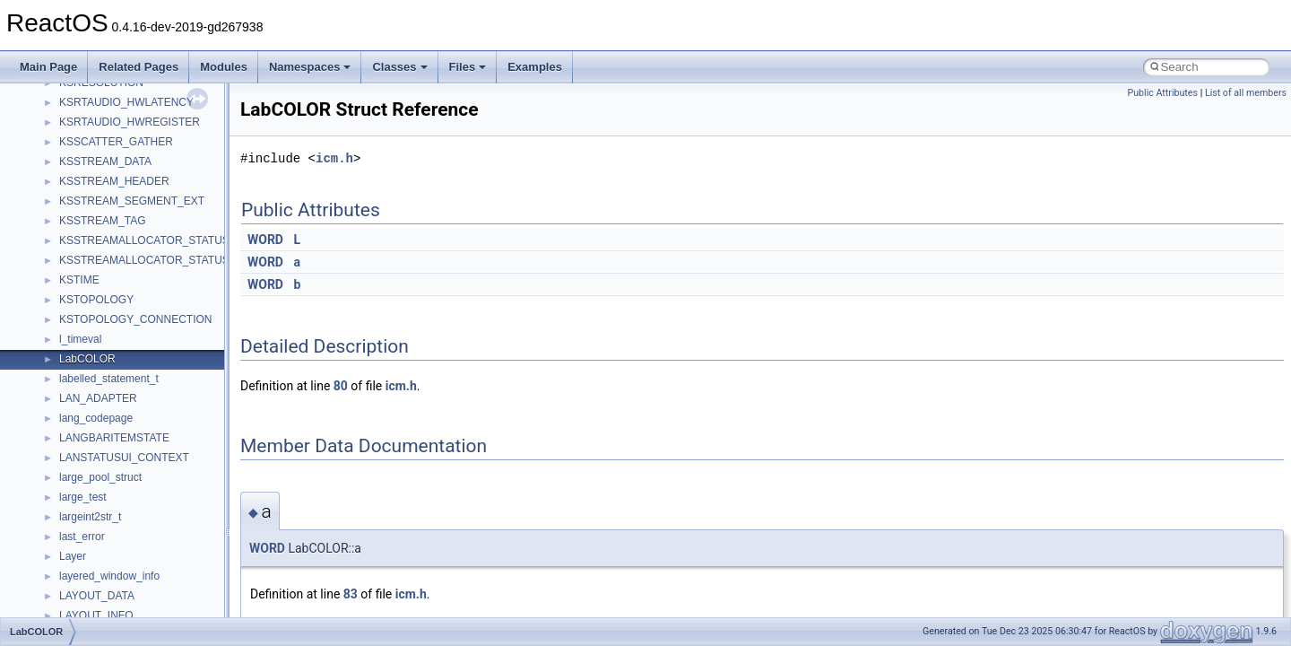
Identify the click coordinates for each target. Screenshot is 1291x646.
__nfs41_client (93, 329)
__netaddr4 (86, 132)
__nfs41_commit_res (109, 368)
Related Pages (138, 67)
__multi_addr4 (93, 92)
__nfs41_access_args (111, 191)
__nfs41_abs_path (103, 171)
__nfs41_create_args (109, 467)
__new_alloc (89, 151)
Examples (534, 67)
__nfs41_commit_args (112, 349)
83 (350, 594)
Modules (223, 67)
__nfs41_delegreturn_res (118, 605)
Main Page (48, 67)
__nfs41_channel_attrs (113, 309)
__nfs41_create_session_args (131, 507)
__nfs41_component (108, 388)
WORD (265, 239)
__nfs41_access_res (108, 211)
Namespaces (310, 67)
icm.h (334, 158)
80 (341, 386)
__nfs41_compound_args (119, 428)
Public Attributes (1162, 93)
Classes (399, 67)
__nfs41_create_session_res (127, 526)
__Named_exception (108, 112)
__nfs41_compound (106, 408)
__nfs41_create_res (106, 487)
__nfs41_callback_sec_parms (130, 270)
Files (468, 67)
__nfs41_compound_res (117, 447)
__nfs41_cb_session (108, 290)
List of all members (1246, 93)
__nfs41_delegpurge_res (118, 566)
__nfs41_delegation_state (120, 546)
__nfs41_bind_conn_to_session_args (148, 230)
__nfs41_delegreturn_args (122, 586)
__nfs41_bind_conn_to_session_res (145, 250)
